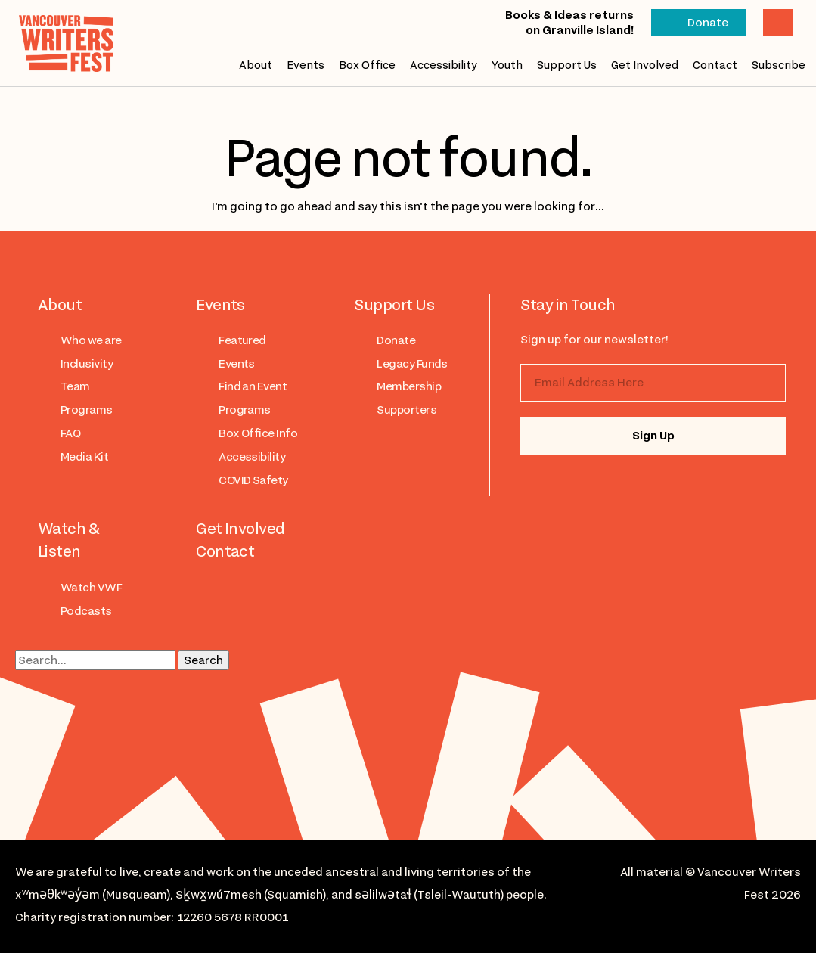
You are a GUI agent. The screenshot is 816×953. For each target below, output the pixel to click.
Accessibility (443, 65)
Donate (707, 22)
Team (75, 386)
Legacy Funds (412, 363)
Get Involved (644, 65)
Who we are (91, 340)
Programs (87, 410)
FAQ (70, 433)
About (255, 65)
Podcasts (86, 611)
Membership (409, 386)
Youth (507, 65)
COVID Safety (253, 480)
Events (305, 65)
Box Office (367, 65)
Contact (715, 65)
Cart (778, 22)
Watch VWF (91, 587)
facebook (613, 487)
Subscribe (778, 65)
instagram (552, 487)
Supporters (406, 410)
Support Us (567, 65)
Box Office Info (258, 433)
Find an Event (253, 386)
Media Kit (84, 456)
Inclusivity (87, 363)
